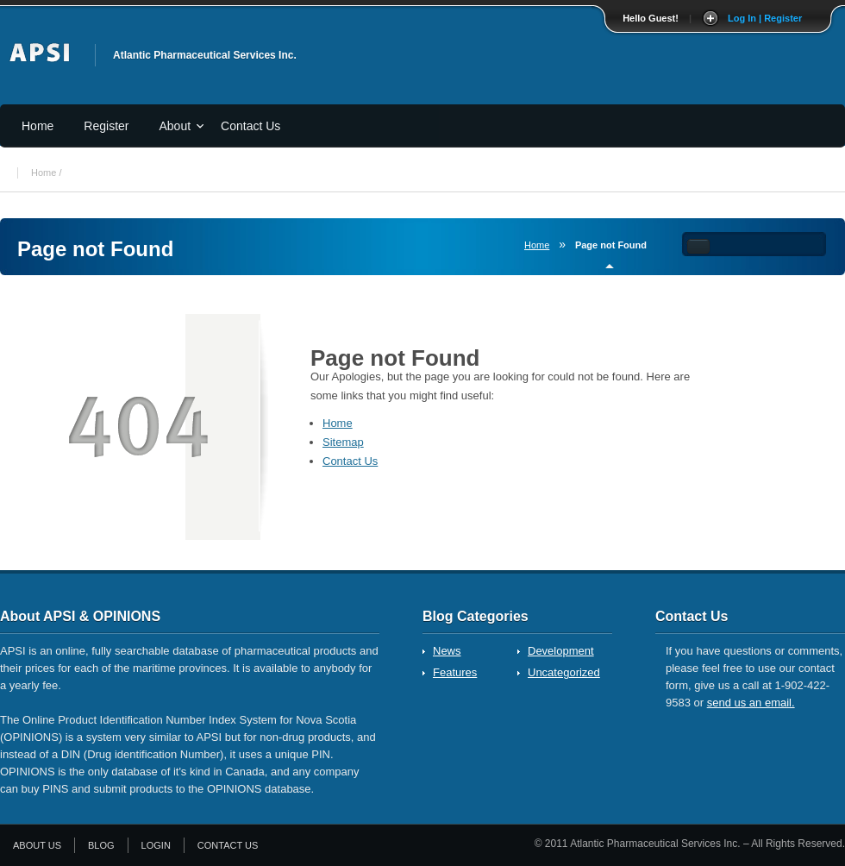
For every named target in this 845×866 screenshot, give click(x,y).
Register (106, 126)
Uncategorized (564, 672)
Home (37, 126)
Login (156, 845)
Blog (101, 845)
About (175, 126)
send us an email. (751, 702)
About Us (37, 845)
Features (455, 672)
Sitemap (343, 442)
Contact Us (250, 126)
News (447, 650)
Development (561, 650)
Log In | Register (765, 18)
